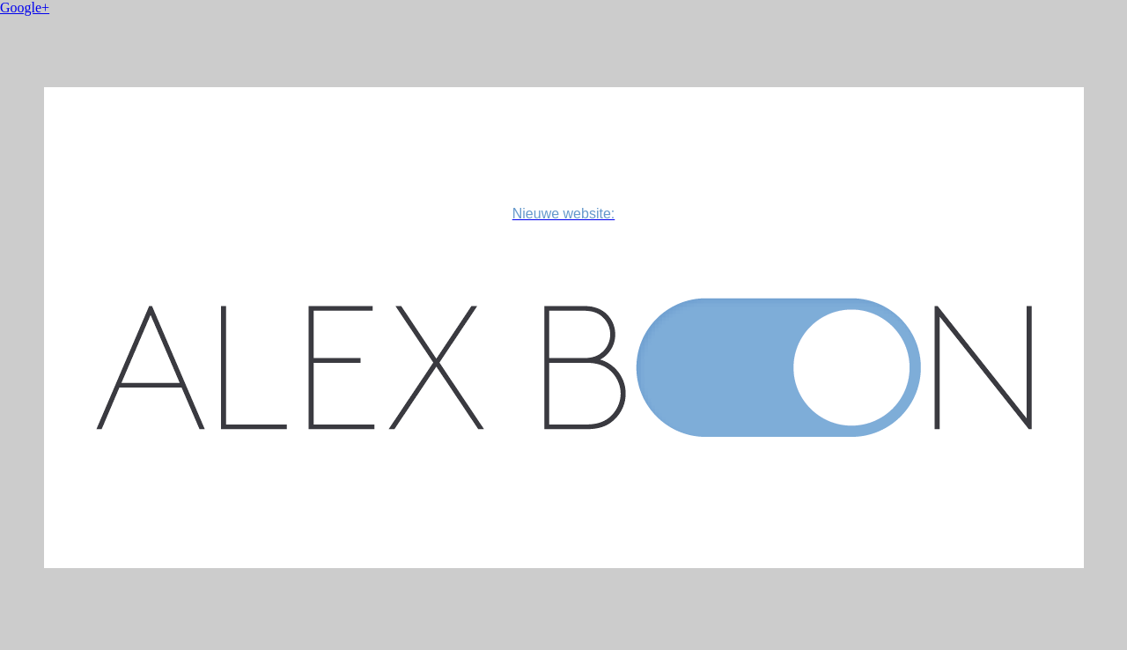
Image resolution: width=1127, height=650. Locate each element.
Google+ (24, 7)
